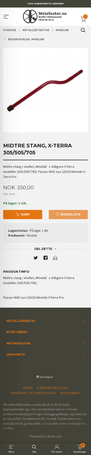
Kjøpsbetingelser (52, 388)
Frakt (28, 388)
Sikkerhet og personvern (33, 393)
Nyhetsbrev (70, 393)
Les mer (47, 424)
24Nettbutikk (54, 436)
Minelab (32, 235)
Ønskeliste (68, 214)
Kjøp (23, 214)
